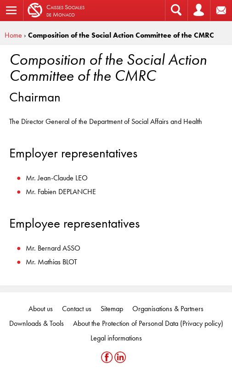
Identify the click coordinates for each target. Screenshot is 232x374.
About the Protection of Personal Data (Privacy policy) (148, 323)
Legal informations (116, 338)
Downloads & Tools (36, 323)
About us (40, 308)
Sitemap (112, 308)
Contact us (76, 308)
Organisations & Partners (168, 308)
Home (13, 35)
